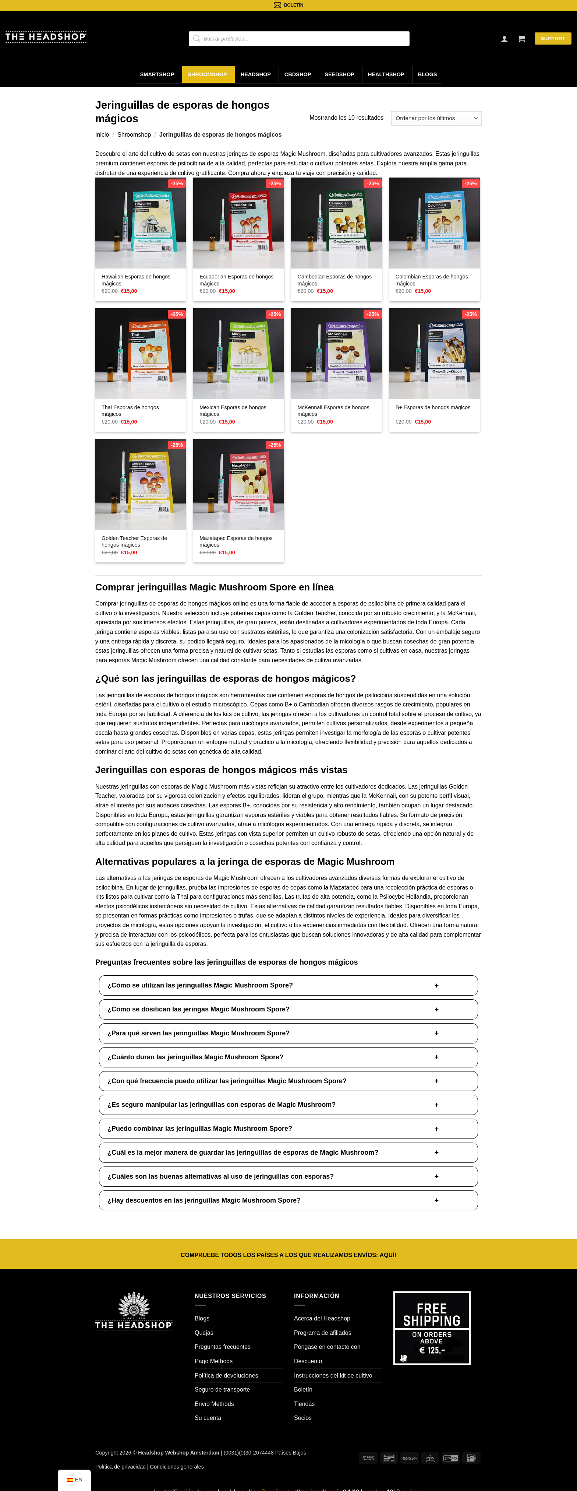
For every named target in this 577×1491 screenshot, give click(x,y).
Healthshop (386, 74)
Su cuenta (208, 1418)
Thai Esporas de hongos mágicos (130, 410)
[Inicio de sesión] (504, 39)
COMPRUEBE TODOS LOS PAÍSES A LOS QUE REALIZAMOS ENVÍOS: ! (288, 1255)
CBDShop (297, 74)
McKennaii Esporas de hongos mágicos (333, 410)
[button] (521, 39)
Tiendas (304, 1404)
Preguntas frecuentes (223, 1347)
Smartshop (157, 74)
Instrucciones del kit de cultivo (333, 1375)
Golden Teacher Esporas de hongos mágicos (134, 541)
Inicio (102, 134)
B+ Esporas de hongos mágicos (433, 407)
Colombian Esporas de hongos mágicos (432, 280)
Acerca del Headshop (322, 1318)
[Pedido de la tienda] (436, 118)
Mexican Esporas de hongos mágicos (232, 410)
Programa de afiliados (322, 1333)
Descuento (308, 1361)
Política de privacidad (120, 1467)
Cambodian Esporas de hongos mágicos (335, 280)
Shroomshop (207, 74)
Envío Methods (214, 1404)
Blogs (427, 74)
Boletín (303, 1389)
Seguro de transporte (222, 1389)
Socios (303, 1418)
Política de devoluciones (226, 1375)
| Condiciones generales (175, 1467)
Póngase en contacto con (327, 1347)
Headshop (256, 74)
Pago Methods (214, 1361)
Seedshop (339, 74)
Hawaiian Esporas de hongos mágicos (136, 280)
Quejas (204, 1333)
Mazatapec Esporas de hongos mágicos (235, 541)
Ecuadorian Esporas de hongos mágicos (236, 280)
